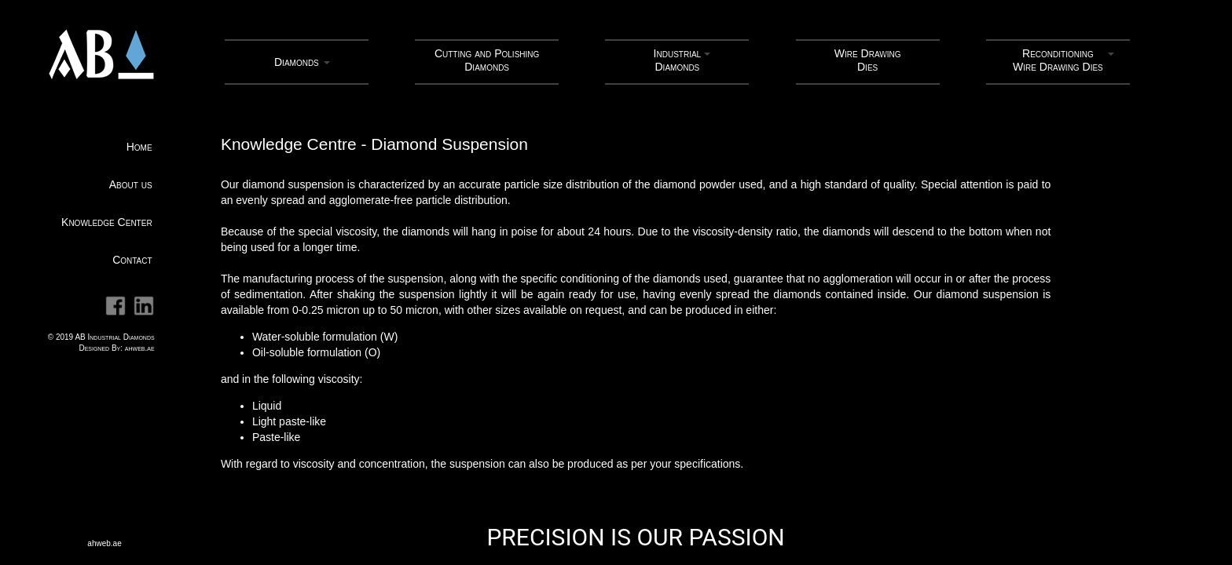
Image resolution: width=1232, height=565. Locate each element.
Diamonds (296, 62)
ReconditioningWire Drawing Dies (1058, 60)
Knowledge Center (106, 222)
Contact (132, 259)
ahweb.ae (140, 348)
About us (130, 184)
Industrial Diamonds (678, 60)
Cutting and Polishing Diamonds (486, 60)
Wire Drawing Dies (867, 60)
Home (139, 146)
